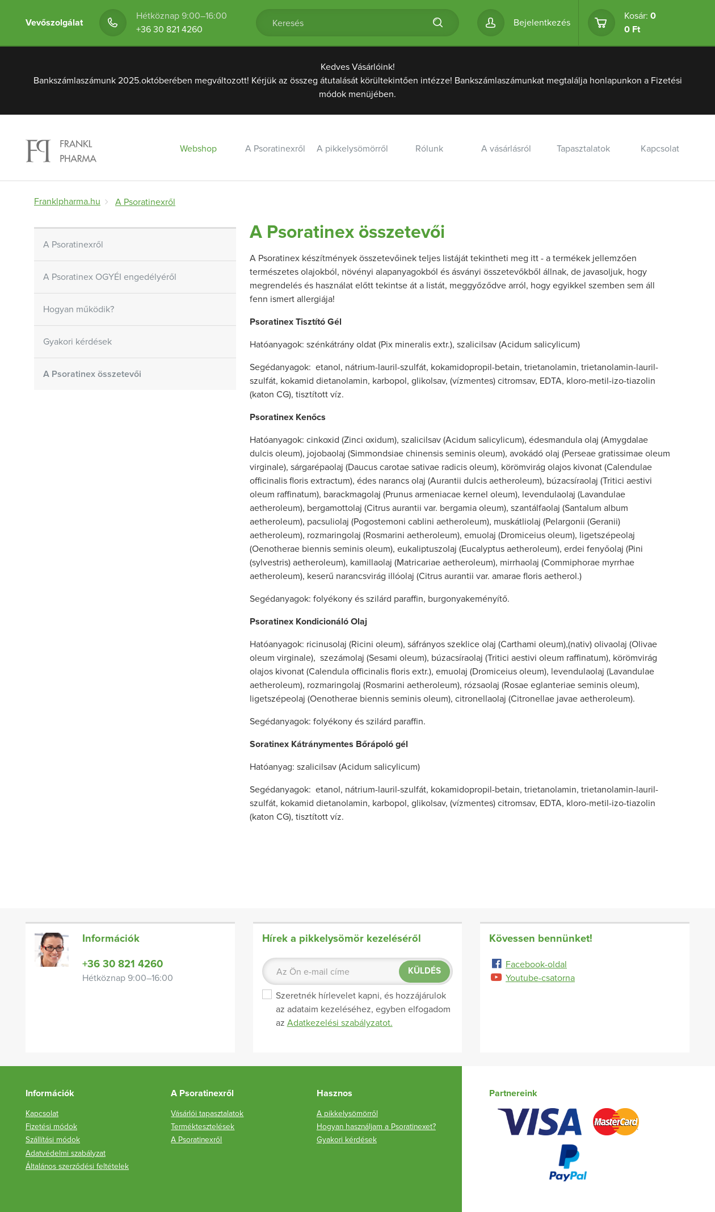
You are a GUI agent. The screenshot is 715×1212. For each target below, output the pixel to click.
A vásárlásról (506, 148)
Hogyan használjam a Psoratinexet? (376, 1126)
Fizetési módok (51, 1126)
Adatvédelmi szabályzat (66, 1153)
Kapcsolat (660, 148)
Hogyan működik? (78, 309)
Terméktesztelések (202, 1126)
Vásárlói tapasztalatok (207, 1113)
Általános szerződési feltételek (77, 1166)
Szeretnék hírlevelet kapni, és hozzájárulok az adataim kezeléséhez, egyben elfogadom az (356, 1009)
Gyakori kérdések (77, 341)
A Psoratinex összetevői (92, 374)
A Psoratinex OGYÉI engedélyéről (109, 277)
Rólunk (429, 148)
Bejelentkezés (542, 22)
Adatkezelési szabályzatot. (340, 1023)
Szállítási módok (53, 1139)
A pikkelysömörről (352, 148)
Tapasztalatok (583, 148)
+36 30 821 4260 (169, 29)
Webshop (198, 148)
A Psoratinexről (275, 148)
